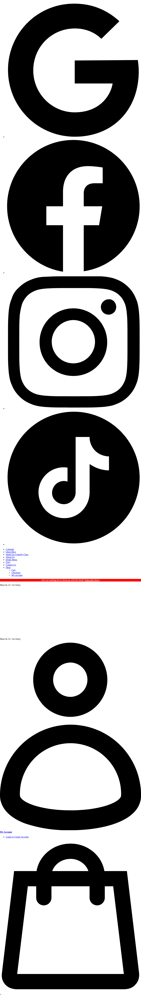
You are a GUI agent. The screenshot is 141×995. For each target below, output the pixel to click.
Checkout (16, 572)
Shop (8, 567)
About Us (10, 557)
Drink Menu (11, 559)
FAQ (8, 562)
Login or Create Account (17, 837)
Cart (14, 570)
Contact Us (11, 565)
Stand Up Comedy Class (17, 554)
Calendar (10, 549)
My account (17, 575)
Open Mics (11, 552)
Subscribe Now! (92, 580)
